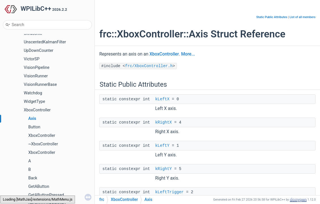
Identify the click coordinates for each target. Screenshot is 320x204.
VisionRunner (36, 76)
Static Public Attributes (271, 17)
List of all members (302, 17)
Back (32, 178)
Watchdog (33, 93)
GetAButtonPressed (46, 195)
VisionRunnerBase (40, 84)
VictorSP (31, 59)
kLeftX (162, 99)
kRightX (163, 122)
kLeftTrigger (169, 192)
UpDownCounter (38, 50)
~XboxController (43, 144)
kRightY (163, 169)
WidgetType (34, 101)
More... (188, 54)
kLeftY (162, 145)
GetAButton (38, 186)
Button (34, 127)
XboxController (37, 110)
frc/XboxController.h (149, 66)
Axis (32, 118)
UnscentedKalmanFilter (45, 42)
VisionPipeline (37, 67)
